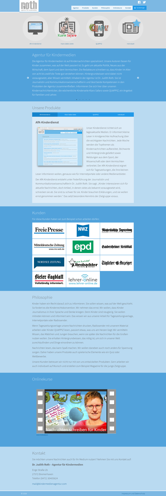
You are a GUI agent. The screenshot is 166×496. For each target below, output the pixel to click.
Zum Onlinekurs (42, 435)
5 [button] (89, 100)
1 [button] (77, 100)
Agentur (76, 8)
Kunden (95, 8)
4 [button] (86, 100)
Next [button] (138, 78)
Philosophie (105, 8)
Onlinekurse (117, 8)
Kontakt (128, 8)
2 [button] (80, 100)
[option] (35, 30)
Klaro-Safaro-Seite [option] (70, 115)
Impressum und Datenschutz (133, 493)
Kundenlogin (139, 8)
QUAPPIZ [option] (96, 115)
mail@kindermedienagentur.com (49, 483)
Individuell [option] (121, 115)
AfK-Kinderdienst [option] (45, 115)
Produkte (85, 8)
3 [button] (83, 100)
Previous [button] (28, 78)
